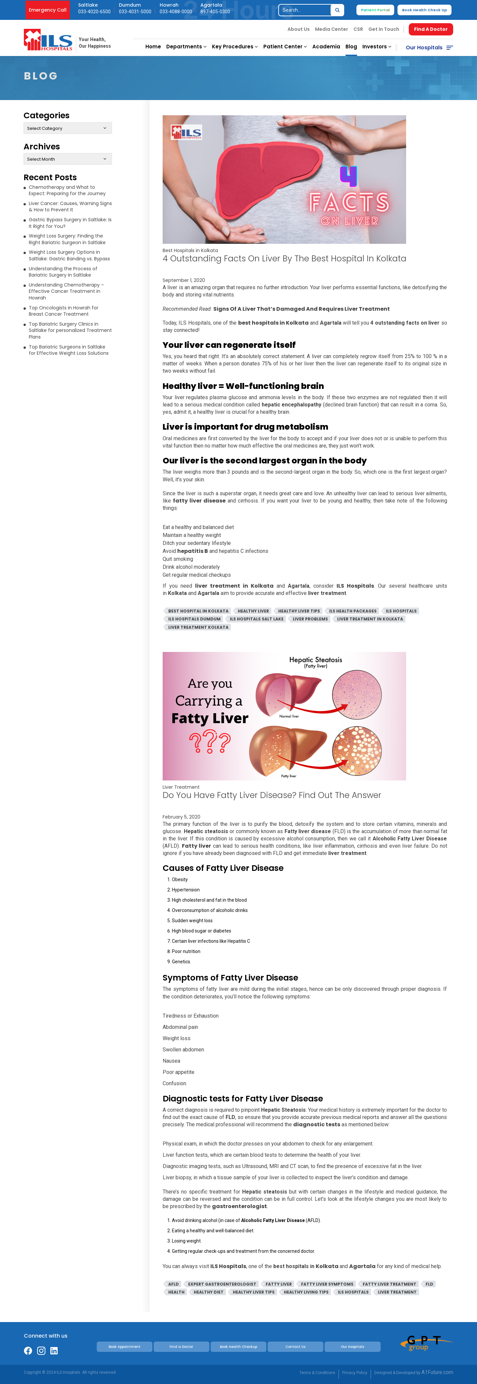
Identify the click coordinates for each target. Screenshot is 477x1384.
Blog (351, 46)
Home (153, 46)
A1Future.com (437, 1372)
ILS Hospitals (401, 611)
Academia (326, 46)
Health (176, 1292)
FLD (429, 1284)
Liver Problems (310, 619)
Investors (377, 46)
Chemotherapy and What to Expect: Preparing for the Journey (67, 190)
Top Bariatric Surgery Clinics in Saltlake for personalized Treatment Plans (70, 330)
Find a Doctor (181, 1346)
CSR (358, 29)
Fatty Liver (279, 1284)
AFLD (173, 1284)
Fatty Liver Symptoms (327, 1284)
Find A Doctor (431, 29)
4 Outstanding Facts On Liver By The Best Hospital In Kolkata (286, 258)
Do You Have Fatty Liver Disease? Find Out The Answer (272, 795)
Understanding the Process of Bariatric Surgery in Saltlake (63, 272)
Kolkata (328, 1266)
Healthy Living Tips (306, 1292)
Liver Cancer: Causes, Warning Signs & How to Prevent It (70, 206)
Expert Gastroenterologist (222, 1284)
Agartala (362, 1266)
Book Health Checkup (238, 1346)
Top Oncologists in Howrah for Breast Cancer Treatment (63, 311)
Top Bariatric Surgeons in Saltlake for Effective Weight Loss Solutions (69, 350)
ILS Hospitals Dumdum (194, 619)
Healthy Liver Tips (299, 611)
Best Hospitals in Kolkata (190, 250)
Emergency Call (48, 10)
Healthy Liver (253, 611)
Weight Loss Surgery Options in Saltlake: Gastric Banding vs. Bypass (69, 255)
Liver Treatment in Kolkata (370, 619)
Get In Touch (383, 29)
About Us (299, 29)
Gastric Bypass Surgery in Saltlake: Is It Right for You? (70, 223)
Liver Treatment (181, 787)
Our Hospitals (424, 47)
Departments (186, 46)
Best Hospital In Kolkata (198, 611)
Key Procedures (235, 46)
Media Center (331, 29)
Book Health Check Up (424, 10)
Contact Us (295, 1346)
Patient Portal (375, 10)
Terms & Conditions (317, 1372)
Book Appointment (124, 1346)
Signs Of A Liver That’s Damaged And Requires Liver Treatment (301, 309)
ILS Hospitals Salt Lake (257, 619)
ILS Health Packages (353, 611)
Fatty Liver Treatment (389, 1284)
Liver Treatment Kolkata (198, 627)
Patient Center (285, 46)
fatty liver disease (199, 501)
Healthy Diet (209, 1292)
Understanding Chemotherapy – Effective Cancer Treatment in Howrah (66, 291)
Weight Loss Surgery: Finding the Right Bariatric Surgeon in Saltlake (67, 239)
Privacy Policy (354, 1372)
